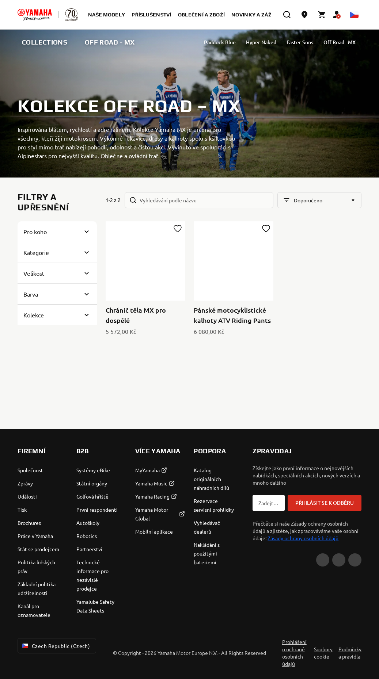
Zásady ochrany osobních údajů (303, 538)
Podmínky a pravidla (349, 653)
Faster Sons (312, 42)
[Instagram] (354, 560)
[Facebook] (338, 560)
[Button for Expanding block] (57, 231)
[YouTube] (322, 560)
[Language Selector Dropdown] (354, 14)
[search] (287, 14)
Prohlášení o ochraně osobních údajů (294, 652)
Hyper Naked (273, 42)
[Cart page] (322, 14)
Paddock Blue (232, 42)
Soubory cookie (323, 653)
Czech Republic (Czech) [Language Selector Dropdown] (55, 645)
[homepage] (35, 14)
